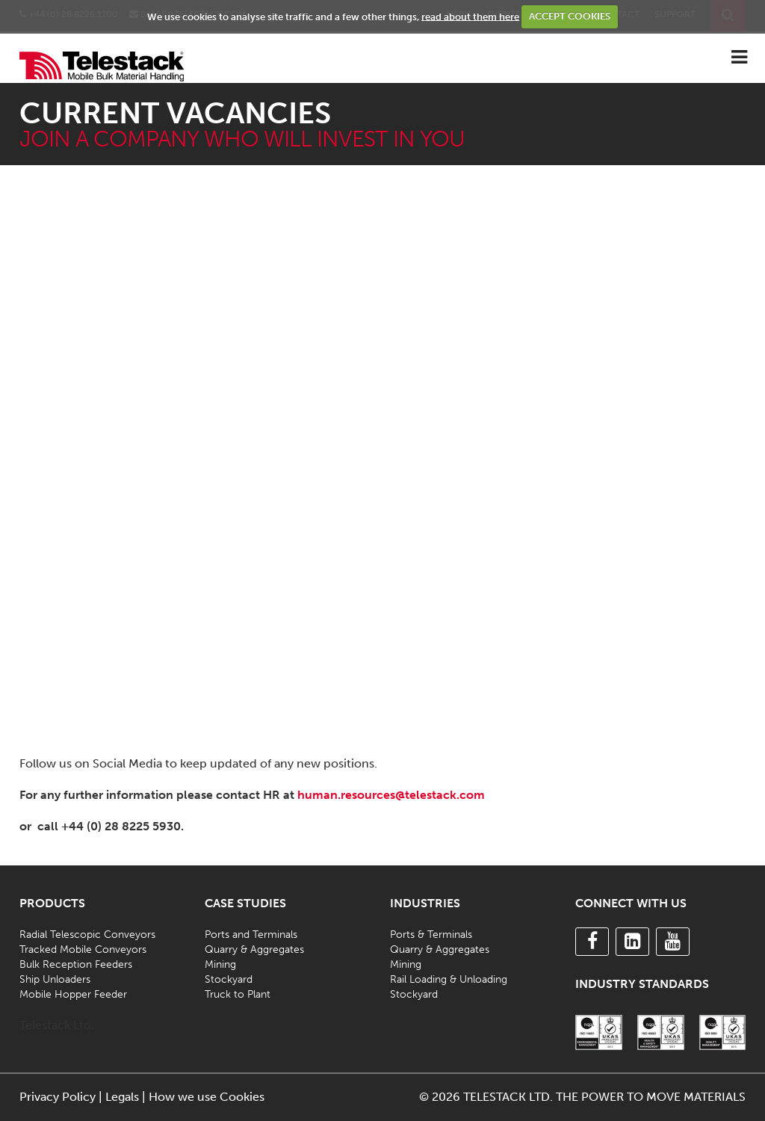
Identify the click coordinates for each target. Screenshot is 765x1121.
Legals (122, 1097)
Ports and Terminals (251, 934)
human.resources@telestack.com (391, 795)
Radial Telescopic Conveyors (87, 934)
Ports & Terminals (431, 934)
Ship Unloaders (54, 979)
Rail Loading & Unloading (448, 979)
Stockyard (229, 979)
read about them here (470, 16)
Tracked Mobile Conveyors (82, 949)
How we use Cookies (206, 1097)
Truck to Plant (237, 994)
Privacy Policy (57, 1097)
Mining (220, 964)
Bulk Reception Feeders (75, 964)
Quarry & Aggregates (254, 949)
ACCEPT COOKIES (569, 16)
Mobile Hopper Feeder (73, 994)
